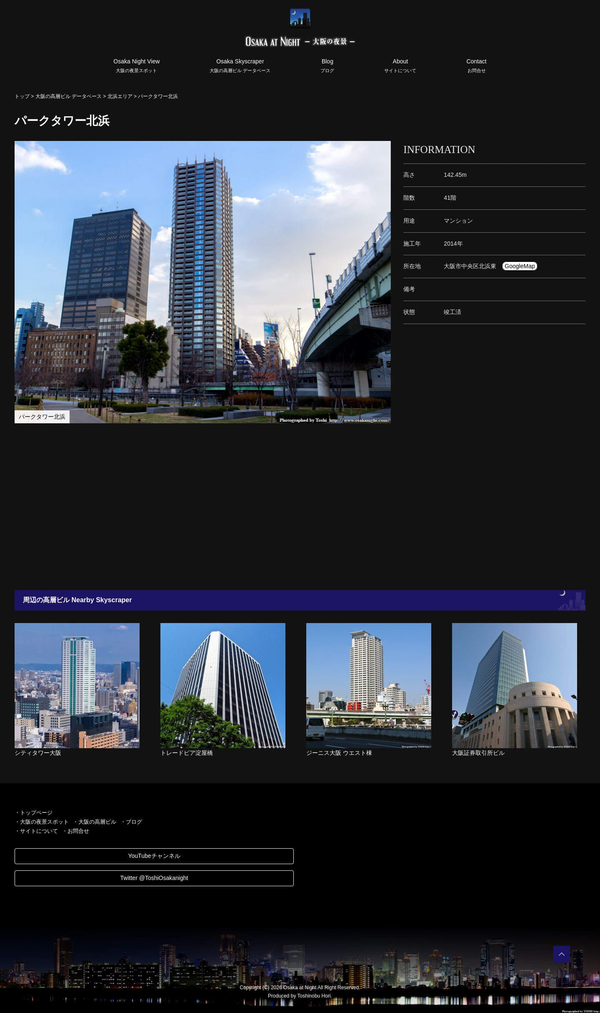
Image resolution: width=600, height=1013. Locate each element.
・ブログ (131, 822)
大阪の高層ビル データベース (68, 96)
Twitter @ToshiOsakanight (154, 878)
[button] (383, 148)
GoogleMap (520, 266)
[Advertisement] (258, 506)
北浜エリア (120, 96)
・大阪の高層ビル (94, 822)
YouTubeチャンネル (154, 855)
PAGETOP (561, 954)
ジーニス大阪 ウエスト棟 (339, 752)
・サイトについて (36, 831)
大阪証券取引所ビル (478, 752)
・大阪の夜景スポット (42, 822)
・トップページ (33, 812)
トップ (22, 96)
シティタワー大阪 (38, 752)
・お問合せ (75, 831)
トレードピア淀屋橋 (186, 752)
